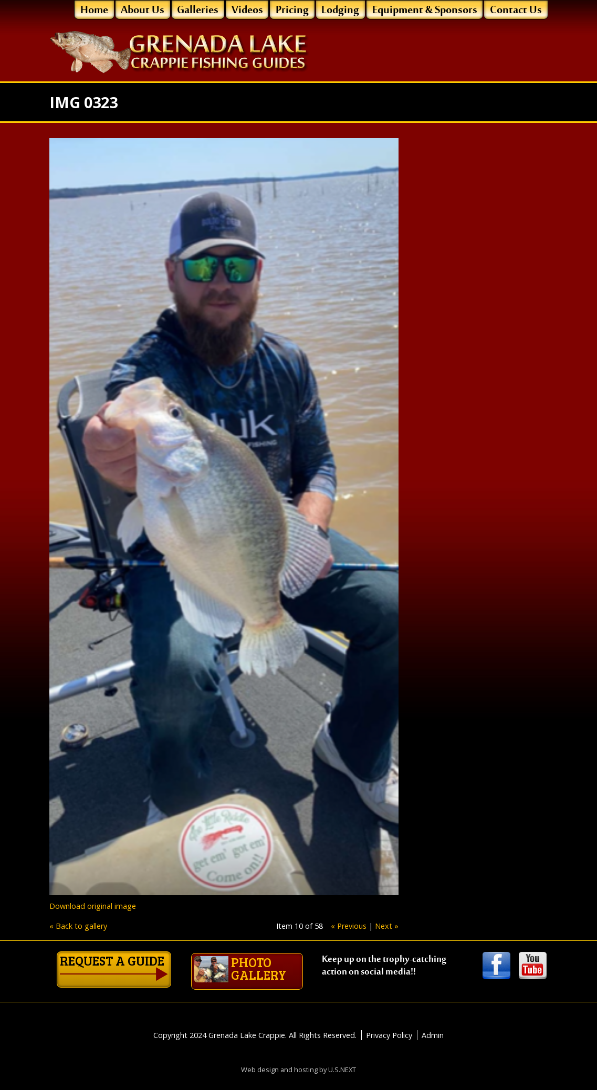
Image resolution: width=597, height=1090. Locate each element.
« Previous (348, 926)
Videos (247, 10)
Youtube (532, 966)
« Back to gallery (78, 926)
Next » (387, 926)
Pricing (292, 10)
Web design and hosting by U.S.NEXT (298, 1060)
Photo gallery (186, 965)
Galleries (197, 10)
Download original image (92, 906)
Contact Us (516, 10)
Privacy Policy (389, 1026)
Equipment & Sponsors (424, 10)
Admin (433, 1026)
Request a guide (76, 962)
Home (94, 10)
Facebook (496, 966)
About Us (142, 10)
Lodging (340, 10)
